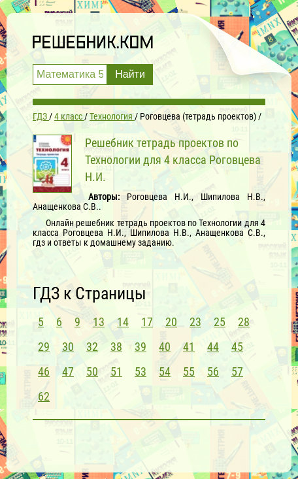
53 (140, 371)
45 (237, 347)
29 (44, 347)
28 (244, 322)
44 (213, 347)
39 (140, 347)
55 (189, 371)
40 (165, 347)
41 (189, 347)
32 (92, 347)
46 (44, 371)
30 (68, 347)
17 (147, 322)
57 (237, 371)
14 (123, 322)
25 (219, 322)
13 (99, 322)
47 (68, 371)
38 (116, 347)
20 (171, 322)
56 (213, 371)
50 (92, 371)
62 (44, 396)
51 (116, 371)
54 (165, 371)
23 (195, 322)
